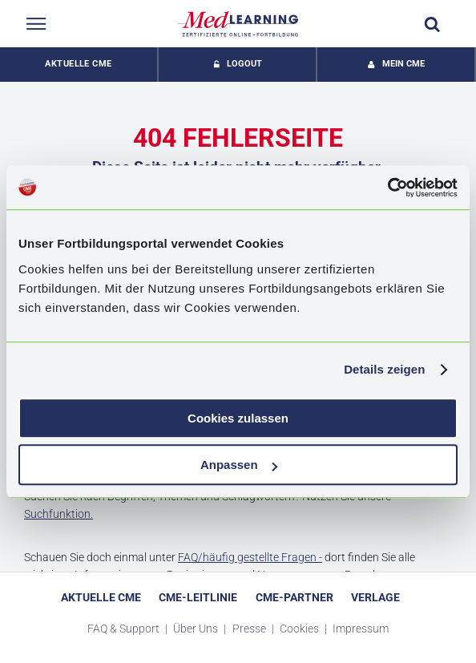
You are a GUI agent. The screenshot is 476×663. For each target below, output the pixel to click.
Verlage (375, 597)
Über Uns (196, 628)
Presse (250, 628)
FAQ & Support (124, 628)
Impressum (361, 628)
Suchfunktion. (58, 513)
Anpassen (238, 464)
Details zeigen (384, 369)
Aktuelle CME (78, 64)
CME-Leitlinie (198, 597)
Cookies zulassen (238, 418)
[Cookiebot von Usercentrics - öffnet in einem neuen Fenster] (387, 187)
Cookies (300, 628)
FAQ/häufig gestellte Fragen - (250, 557)
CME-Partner (294, 597)
